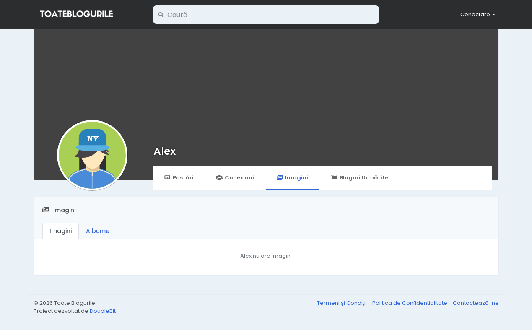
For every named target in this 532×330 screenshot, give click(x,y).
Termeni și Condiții (342, 303)
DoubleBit (103, 311)
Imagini (292, 178)
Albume (97, 231)
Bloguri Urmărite (359, 178)
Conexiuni (235, 178)
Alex (164, 151)
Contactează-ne (476, 303)
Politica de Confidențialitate (410, 303)
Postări (179, 178)
